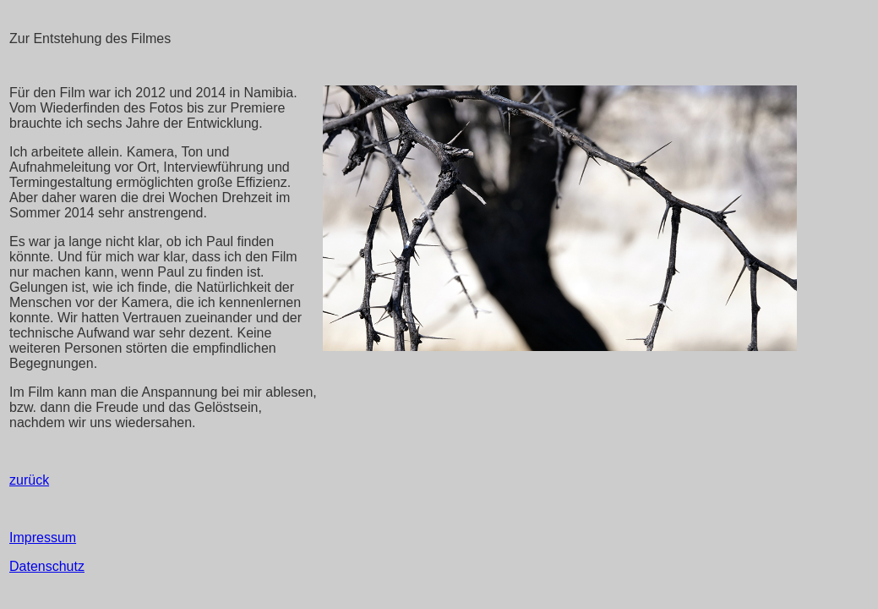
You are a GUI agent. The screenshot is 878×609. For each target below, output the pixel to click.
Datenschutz (47, 566)
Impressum (42, 537)
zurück (29, 480)
